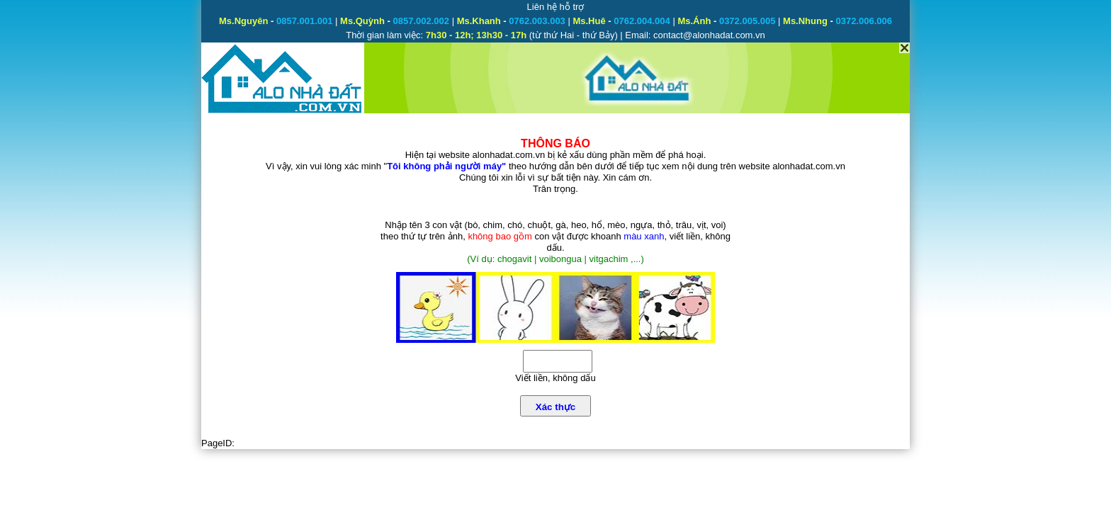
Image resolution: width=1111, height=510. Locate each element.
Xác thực (555, 407)
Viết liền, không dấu (555, 378)
